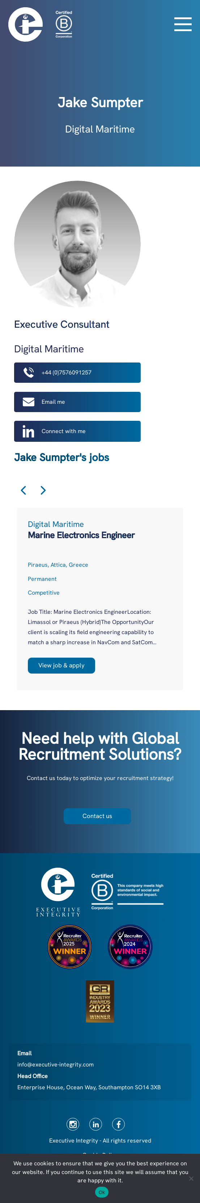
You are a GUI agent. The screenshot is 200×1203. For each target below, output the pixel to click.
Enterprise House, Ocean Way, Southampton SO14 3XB (89, 1087)
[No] (191, 1178)
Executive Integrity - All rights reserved (100, 1140)
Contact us (97, 816)
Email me (44, 402)
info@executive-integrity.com (55, 1064)
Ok (102, 1192)
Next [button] (43, 490)
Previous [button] (23, 490)
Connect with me (54, 431)
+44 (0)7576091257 (57, 372)
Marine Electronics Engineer (81, 535)
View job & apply (61, 665)
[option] (100, 599)
